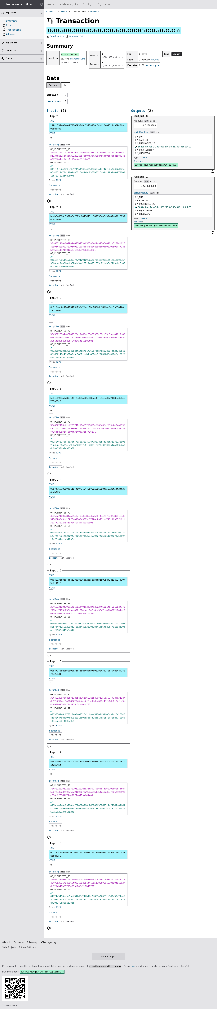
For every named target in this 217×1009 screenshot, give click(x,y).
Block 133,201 (70, 54)
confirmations (77, 59)
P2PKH (59, 180)
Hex (66, 85)
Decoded (53, 85)
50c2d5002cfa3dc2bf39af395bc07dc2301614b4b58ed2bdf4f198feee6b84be (87, 763)
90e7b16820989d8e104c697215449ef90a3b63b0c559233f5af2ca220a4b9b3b (87, 491)
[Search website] (130, 4)
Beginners (12, 42)
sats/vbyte (152, 65)
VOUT (52, 133)
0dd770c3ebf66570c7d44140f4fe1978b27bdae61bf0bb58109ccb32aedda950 (87, 854)
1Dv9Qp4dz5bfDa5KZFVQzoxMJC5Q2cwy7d (156, 165)
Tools (9, 58)
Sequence (54, 185)
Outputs (138, 111)
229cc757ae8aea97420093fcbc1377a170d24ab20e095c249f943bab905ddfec (87, 127)
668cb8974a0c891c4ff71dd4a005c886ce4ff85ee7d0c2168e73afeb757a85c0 (87, 400)
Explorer (51, 11)
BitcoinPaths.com (28, 947)
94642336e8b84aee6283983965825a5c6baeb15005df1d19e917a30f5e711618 (87, 581)
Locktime (53, 101)
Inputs (52, 111)
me (133, 966)
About (6, 942)
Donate (19, 942)
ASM (62, 145)
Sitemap (32, 942)
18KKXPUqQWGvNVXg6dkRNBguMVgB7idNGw (156, 225)
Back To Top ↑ (108, 956)
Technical (12, 50)
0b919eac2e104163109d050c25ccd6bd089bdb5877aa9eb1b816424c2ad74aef (87, 309)
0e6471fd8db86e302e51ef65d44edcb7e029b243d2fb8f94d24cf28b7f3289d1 (87, 672)
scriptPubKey (141, 132)
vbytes (155, 59)
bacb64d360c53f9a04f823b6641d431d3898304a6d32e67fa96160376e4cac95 (87, 218)
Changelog (48, 942)
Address (94, 11)
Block (64, 11)
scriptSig (54, 144)
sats (152, 121)
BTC (146, 121)
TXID (51, 121)
